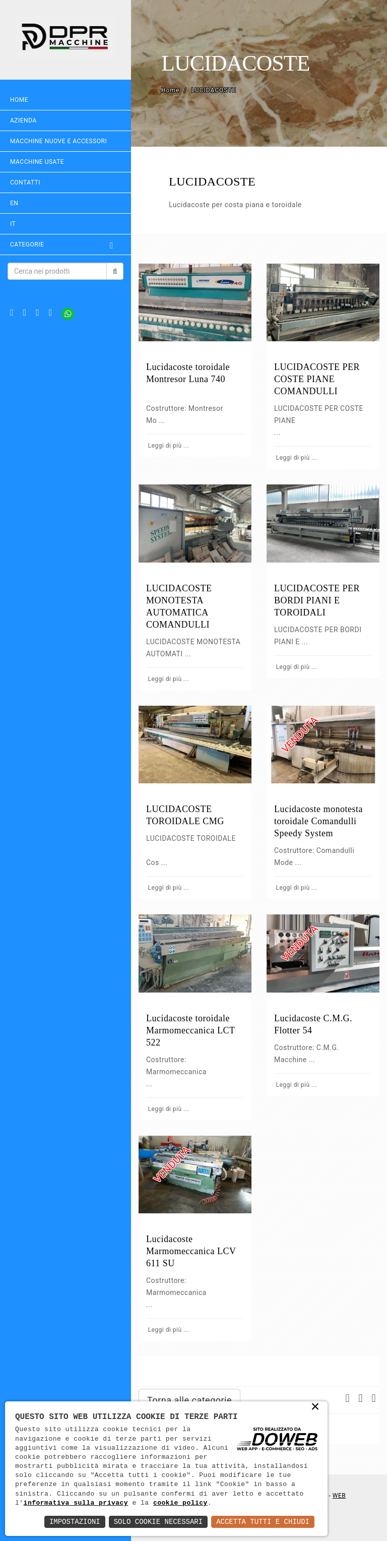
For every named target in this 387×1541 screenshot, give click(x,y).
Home (19, 99)
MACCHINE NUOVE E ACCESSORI (58, 141)
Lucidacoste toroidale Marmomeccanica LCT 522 (190, 1030)
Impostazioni (74, 1521)
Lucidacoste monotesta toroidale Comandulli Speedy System (318, 821)
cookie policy (180, 1503)
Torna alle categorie (189, 1400)
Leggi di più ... (167, 445)
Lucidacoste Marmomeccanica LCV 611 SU (191, 1251)
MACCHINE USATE (37, 161)
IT (13, 223)
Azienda (23, 120)
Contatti (25, 182)
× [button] (315, 1407)
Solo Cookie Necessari (158, 1521)
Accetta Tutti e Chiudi (262, 1521)
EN (14, 203)
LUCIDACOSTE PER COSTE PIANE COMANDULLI (317, 379)
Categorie (65, 244)
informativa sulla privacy (76, 1503)
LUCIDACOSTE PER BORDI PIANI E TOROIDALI (317, 600)
